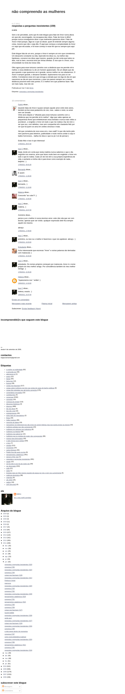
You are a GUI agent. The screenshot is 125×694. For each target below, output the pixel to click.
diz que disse (10, 409)
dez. (6, 545)
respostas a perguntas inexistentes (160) (18, 586)
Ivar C (20, 149)
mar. (6, 658)
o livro (8, 443)
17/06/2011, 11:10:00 (24, 187)
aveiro (8, 376)
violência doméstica (13, 475)
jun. (6, 562)
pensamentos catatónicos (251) (15, 645)
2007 (5, 674)
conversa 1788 (10, 629)
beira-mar (9, 381)
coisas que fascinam (13, 385)
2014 (5, 535)
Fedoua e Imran (10, 580)
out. (6, 551)
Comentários (7, 691)
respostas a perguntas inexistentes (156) (18, 626)
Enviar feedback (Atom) (31, 309)
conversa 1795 (10, 567)
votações (9, 477)
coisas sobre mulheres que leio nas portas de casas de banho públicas (30, 388)
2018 (5, 524)
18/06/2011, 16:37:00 (24, 294)
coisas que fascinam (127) (13, 610)
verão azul (8, 618)
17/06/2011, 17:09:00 (24, 231)
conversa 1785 (10, 647)
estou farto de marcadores (15, 415)
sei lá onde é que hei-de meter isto (18, 464)
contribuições (10, 395)
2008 (5, 671)
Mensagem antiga (69, 304)
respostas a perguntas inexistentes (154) (18, 650)
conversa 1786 (10, 642)
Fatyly (20, 105)
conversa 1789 (10, 607)
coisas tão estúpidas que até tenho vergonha (21, 390)
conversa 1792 (10, 591)
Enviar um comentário (20, 300)
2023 (5, 516)
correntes (9, 399)
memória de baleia (12, 422)
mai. (6, 653)
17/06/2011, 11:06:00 (24, 176)
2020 (5, 519)
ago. (6, 556)
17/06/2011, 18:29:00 (24, 242)
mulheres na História (13, 431)
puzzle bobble (9, 613)
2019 (5, 521)
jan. (6, 663)
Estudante (22, 247)
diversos (9, 406)
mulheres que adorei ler (14, 434)
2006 (5, 677)
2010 (5, 666)
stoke (8, 471)
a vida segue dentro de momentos (16, 631)
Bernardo (21, 169)
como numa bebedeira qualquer (15, 637)
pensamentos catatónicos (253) (15, 596)
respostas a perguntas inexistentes (31, 91)
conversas (9, 397)
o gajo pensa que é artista (15, 441)
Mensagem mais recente (22, 304)
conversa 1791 (10, 599)
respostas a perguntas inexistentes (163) (18, 564)
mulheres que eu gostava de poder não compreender (24, 436)
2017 (5, 527)
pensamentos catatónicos (15, 454)
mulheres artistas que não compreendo (19, 427)
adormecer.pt (10, 374)
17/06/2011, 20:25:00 (24, 256)
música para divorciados (14, 438)
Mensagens (7, 686)
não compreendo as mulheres (38, 11)
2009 (5, 669)
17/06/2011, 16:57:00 (24, 210)
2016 (5, 530)
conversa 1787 (10, 634)
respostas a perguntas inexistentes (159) (33, 26)
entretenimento (11, 413)
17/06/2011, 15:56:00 (24, 199)
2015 (5, 532)
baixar (8, 379)
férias (8, 418)
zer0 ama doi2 (11, 484)
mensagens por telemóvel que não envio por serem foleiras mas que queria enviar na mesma (38, 425)
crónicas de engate (12, 402)
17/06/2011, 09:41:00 (24, 164)
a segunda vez (11, 372)
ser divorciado (11, 466)
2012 (5, 540)
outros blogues (11, 450)
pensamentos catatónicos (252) (15, 602)
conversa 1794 (10, 572)
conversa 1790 (10, 604)
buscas (8, 383)
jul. (6, 559)
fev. (6, 661)
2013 (5, 537)
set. (6, 554)
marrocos (8, 583)
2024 (5, 513)
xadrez (8, 482)
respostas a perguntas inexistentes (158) (18, 615)
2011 (5, 543)
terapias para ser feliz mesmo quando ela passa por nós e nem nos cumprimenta (33, 473)
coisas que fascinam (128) (13, 575)
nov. (6, 548)
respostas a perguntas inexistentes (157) (18, 621)
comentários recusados (14, 392)
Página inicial (47, 304)
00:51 (31, 88)
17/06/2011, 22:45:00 (24, 272)
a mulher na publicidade (14, 369)
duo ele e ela (10, 411)
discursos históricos (13, 404)
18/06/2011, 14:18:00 (24, 283)
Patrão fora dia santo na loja (15, 452)
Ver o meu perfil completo (22, 497)
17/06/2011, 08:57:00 (24, 144)
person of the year (12, 457)
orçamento (10, 448)
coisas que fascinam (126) (13, 623)
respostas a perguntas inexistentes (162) (18, 570)
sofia (8, 468)
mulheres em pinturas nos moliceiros (18, 429)
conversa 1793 (10, 588)
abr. (6, 655)
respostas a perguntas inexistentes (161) (18, 578)
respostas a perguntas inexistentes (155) (18, 639)
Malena (21, 192)
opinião (8, 445)
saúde (8, 461)
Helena (21, 277)
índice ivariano (11, 420)
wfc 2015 (9, 480)
